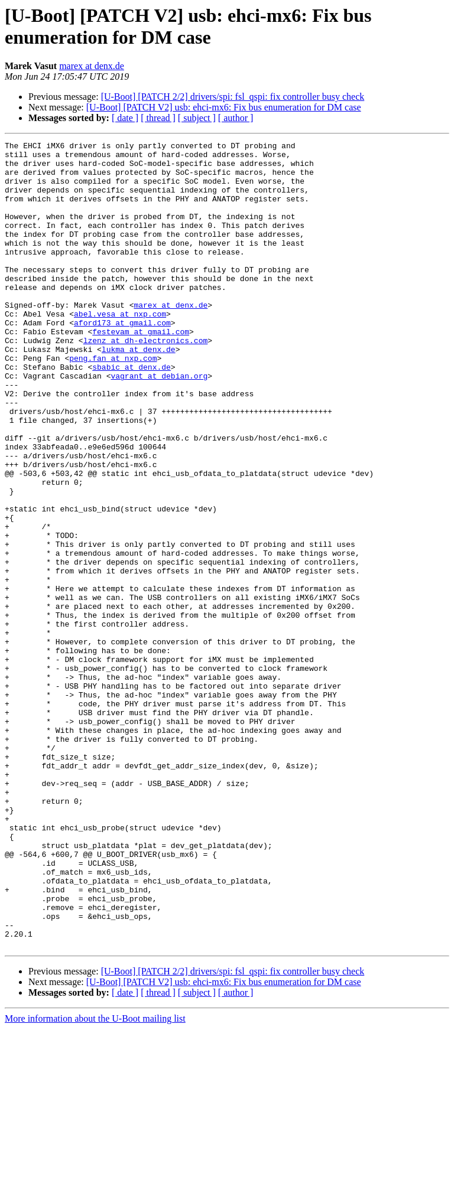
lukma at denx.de (139, 391)
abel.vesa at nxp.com (120, 349)
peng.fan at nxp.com (113, 402)
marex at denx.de (91, 66)
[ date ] (125, 118)
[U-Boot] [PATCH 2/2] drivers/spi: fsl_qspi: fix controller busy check (233, 97)
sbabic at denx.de (131, 412)
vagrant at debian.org (159, 423)
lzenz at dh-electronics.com (145, 381)
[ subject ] (197, 118)
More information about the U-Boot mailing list (95, 1180)
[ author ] (236, 118)
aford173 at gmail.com (122, 359)
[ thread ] (158, 118)
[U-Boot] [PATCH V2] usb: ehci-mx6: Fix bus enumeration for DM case (223, 107)
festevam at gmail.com (140, 370)
